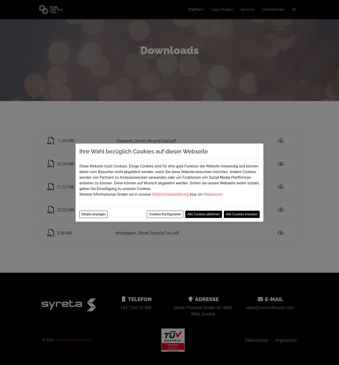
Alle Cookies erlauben (242, 214)
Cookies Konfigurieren (165, 214)
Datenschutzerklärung (170, 194)
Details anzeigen (93, 214)
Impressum (212, 194)
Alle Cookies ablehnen (203, 214)
